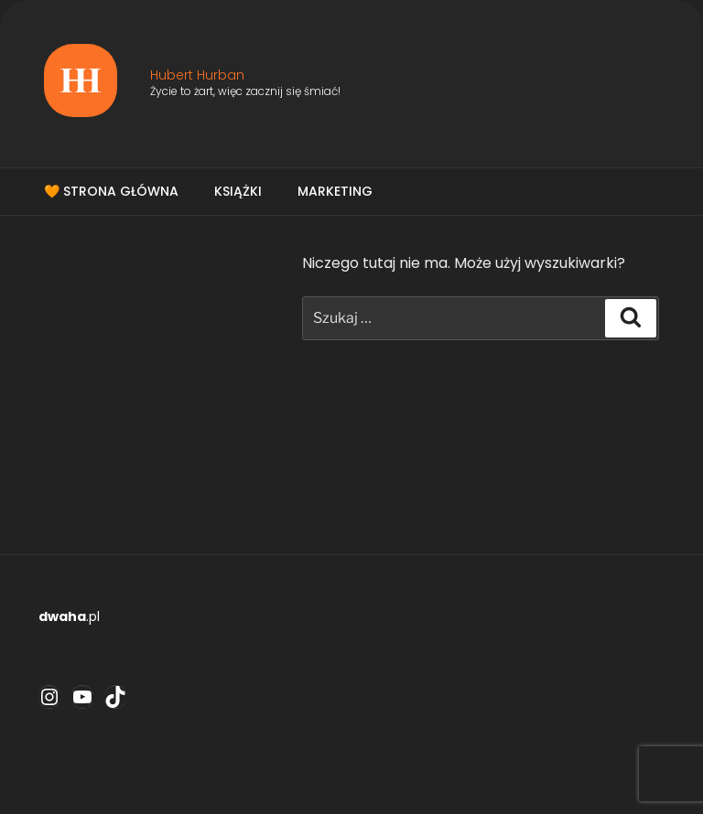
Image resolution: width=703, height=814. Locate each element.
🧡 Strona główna (111, 191)
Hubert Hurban (197, 75)
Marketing (335, 191)
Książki (238, 191)
